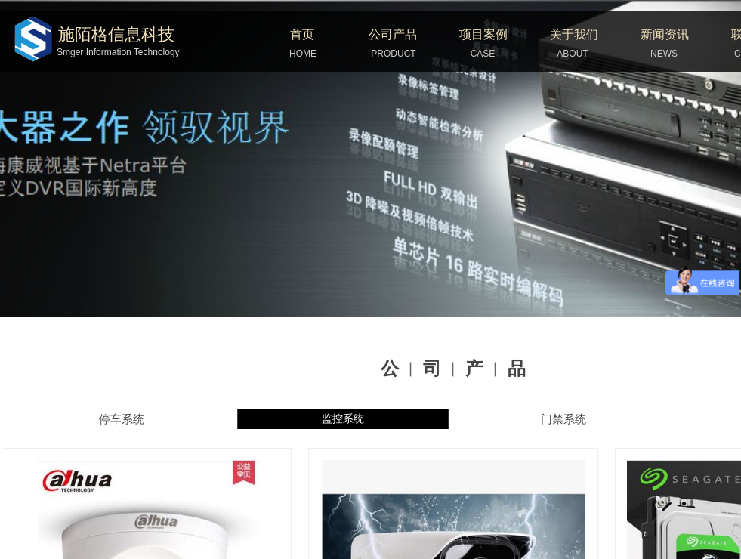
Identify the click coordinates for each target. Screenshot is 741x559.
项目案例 (483, 34)
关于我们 (574, 34)
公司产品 (393, 34)
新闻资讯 (665, 34)
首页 (302, 34)
